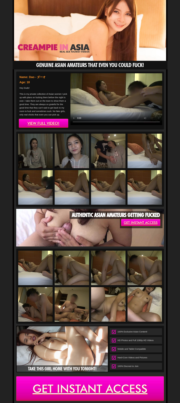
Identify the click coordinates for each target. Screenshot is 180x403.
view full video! (43, 123)
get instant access (141, 223)
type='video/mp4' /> (116, 99)
